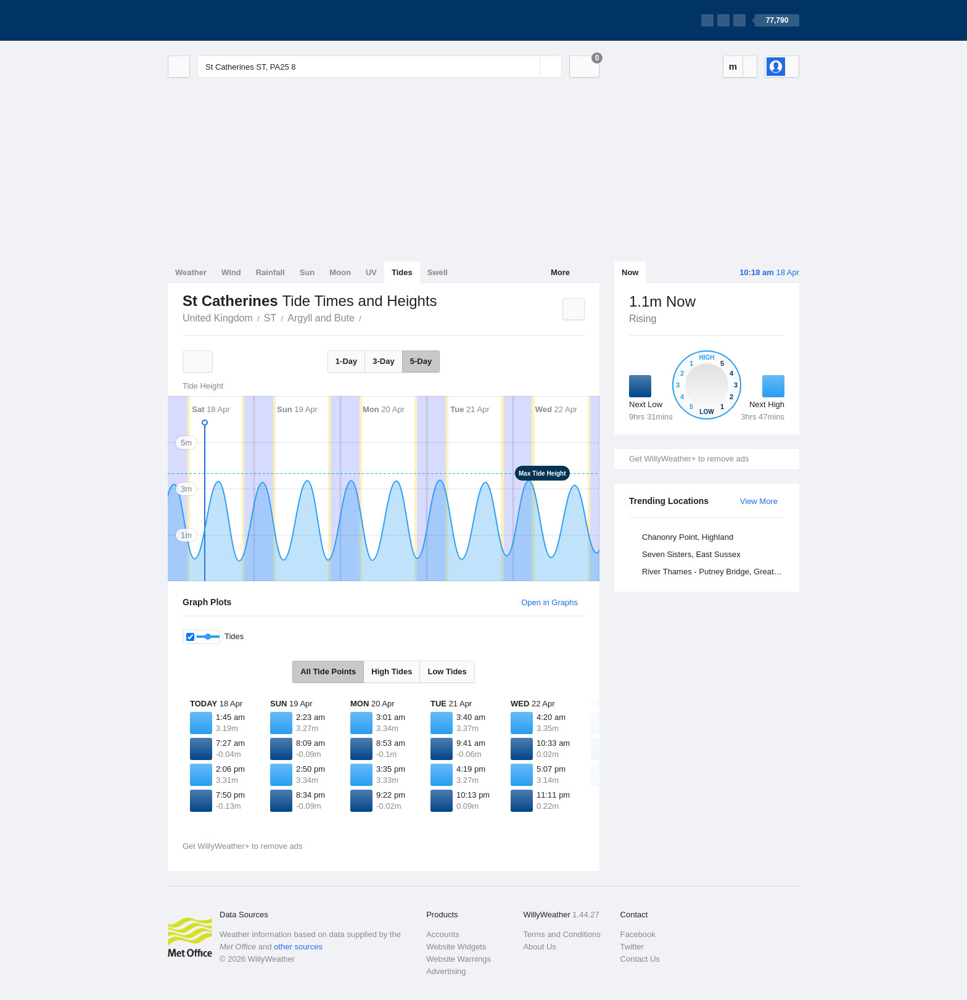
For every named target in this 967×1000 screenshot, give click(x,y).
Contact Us (640, 959)
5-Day (421, 361)
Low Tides (446, 671)
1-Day (346, 361)
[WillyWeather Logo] (226, 20)
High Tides (391, 671)
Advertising (446, 971)
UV (371, 272)
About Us (539, 946)
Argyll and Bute (321, 318)
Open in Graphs (549, 602)
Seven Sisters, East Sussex (691, 554)
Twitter (632, 946)
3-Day (383, 361)
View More (759, 501)
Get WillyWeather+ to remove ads (689, 458)
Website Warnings (458, 959)
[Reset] (529, 67)
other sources (298, 946)
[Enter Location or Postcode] (379, 67)
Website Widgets (456, 946)
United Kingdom (218, 318)
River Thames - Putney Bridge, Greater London (715, 571)
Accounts (442, 934)
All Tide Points (328, 671)
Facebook (638, 934)
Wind (231, 272)
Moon (340, 272)
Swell (437, 272)
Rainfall (270, 272)
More (560, 272)
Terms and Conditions (562, 934)
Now (630, 272)
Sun (307, 272)
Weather (191, 272)
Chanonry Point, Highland (687, 537)
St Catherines (368, 317)
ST (270, 318)
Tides (402, 272)
